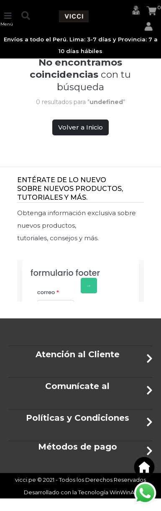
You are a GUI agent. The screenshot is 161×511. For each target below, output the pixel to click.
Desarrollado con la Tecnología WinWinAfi (81, 492)
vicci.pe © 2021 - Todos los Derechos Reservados (80, 479)
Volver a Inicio (80, 127)
